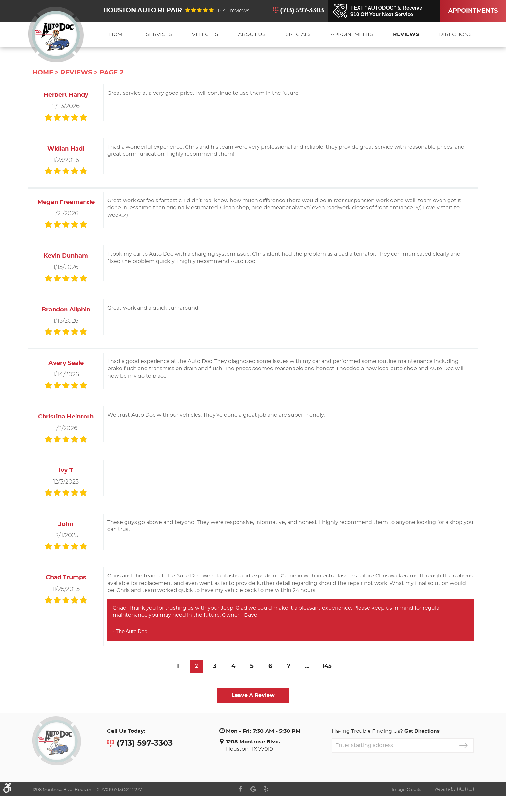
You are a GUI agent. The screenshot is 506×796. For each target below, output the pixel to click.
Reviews (406, 34)
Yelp (265, 789)
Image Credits (406, 790)
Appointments (463, 11)
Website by (454, 789)
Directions (455, 34)
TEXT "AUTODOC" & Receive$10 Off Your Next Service (386, 11)
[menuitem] (117, 34)
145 (327, 666)
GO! (463, 745)
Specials (298, 34)
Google (253, 789)
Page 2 (111, 72)
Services (159, 34)
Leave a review (253, 695)
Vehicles (205, 34)
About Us (252, 34)
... (307, 666)
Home (117, 34)
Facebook (240, 789)
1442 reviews (232, 10)
